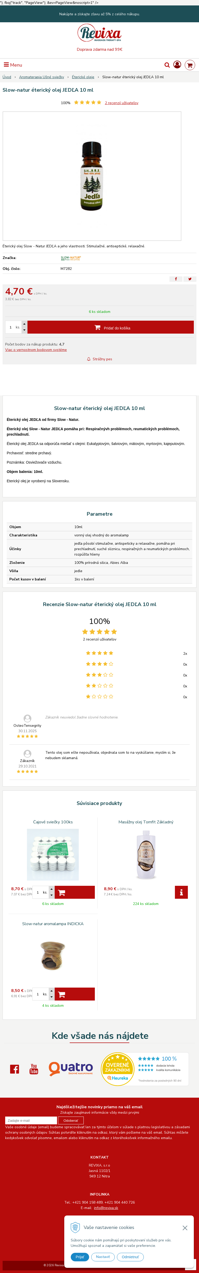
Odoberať (70, 1121)
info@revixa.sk (106, 1207)
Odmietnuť (130, 1257)
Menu (13, 65)
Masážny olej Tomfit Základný (145, 822)
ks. (18, 327)
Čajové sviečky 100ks (53, 822)
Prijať (80, 1257)
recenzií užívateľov (121, 102)
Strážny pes (99, 359)
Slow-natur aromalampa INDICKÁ (53, 924)
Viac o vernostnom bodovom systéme (36, 349)
